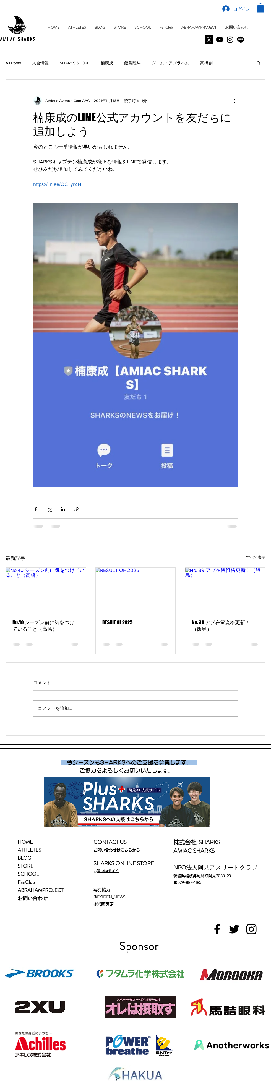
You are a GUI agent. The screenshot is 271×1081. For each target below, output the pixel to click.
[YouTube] (219, 39)
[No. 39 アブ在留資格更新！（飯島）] (225, 590)
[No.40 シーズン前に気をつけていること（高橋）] (46, 590)
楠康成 (107, 63)
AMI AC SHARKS (18, 39)
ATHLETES (29, 850)
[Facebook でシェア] (35, 509)
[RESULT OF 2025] (136, 590)
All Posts (13, 63)
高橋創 (206, 63)
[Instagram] (230, 39)
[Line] (240, 39)
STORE (25, 866)
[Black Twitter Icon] (234, 929)
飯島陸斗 (132, 63)
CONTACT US (110, 842)
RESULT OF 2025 (117, 622)
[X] (209, 39)
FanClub (26, 882)
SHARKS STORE (75, 63)
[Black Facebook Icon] (217, 929)
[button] (260, 7)
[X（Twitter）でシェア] (49, 509)
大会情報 (40, 63)
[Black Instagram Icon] (251, 929)
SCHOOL (28, 874)
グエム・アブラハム (170, 63)
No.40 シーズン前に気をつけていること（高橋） (43, 625)
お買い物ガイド (108, 871)
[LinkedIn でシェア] (63, 509)
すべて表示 (255, 557)
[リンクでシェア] (76, 509)
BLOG (24, 858)
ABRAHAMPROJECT (41, 890)
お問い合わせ (33, 898)
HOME (25, 842)
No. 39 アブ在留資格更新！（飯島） (221, 625)
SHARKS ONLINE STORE (123, 863)
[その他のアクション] (234, 100)
